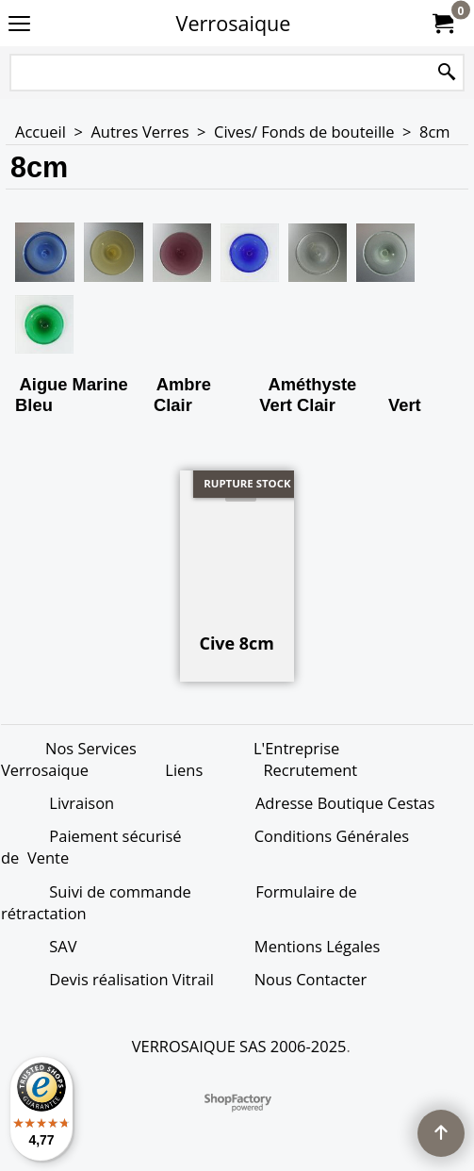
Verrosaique (233, 23)
